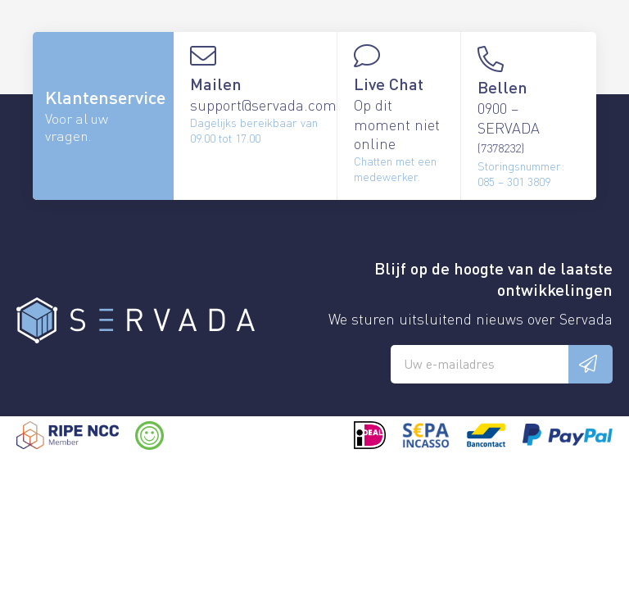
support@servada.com (263, 104)
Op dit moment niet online (397, 123)
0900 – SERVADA (508, 126)
